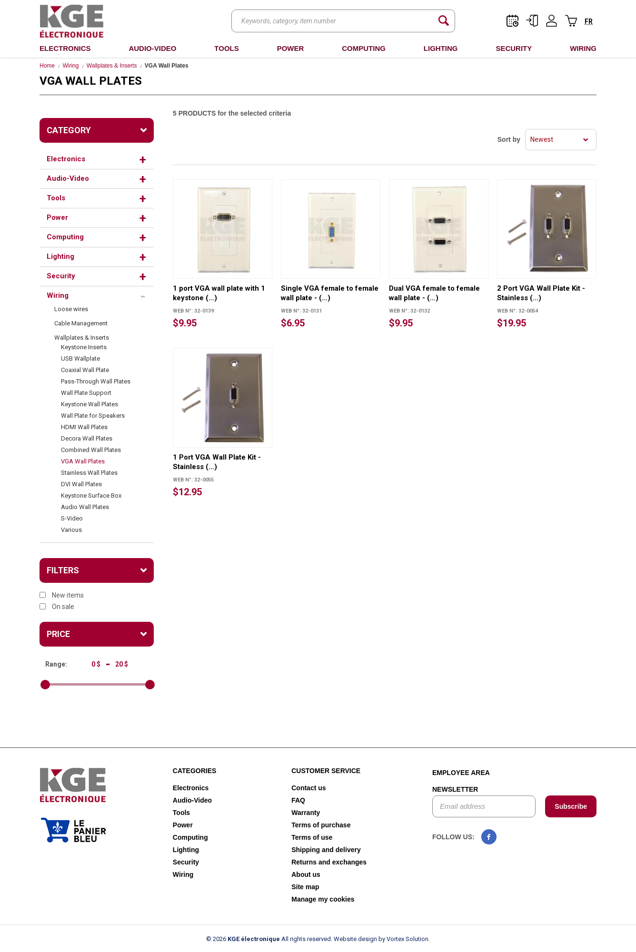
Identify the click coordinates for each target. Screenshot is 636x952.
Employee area (461, 772)
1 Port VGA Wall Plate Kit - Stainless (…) (217, 462)
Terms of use (311, 837)
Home (47, 65)
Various (71, 529)
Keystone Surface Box (91, 495)
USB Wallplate (80, 358)
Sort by (508, 139)
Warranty (305, 812)
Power (290, 48)
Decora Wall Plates (86, 438)
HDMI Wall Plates (84, 427)
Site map (305, 887)
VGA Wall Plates (83, 461)
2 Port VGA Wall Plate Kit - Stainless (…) (541, 293)
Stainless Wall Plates (89, 472)
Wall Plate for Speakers (93, 415)
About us (305, 874)
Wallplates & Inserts (112, 65)
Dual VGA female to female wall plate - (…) (434, 293)
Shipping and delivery (325, 850)
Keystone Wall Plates (89, 404)
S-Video (72, 518)
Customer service (325, 771)
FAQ (298, 800)
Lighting (441, 48)
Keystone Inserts (84, 347)
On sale (57, 606)
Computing (364, 48)
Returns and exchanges (329, 862)
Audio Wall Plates (85, 506)
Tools (226, 48)
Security (514, 48)
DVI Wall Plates (81, 484)
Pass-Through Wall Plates (95, 381)
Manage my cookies (322, 899)
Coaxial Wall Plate (85, 369)
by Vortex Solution (403, 938)
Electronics (65, 48)
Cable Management (81, 323)
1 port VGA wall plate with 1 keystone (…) (219, 293)
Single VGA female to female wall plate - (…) (329, 293)
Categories (195, 771)
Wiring (583, 48)
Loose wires (71, 309)
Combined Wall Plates (91, 449)
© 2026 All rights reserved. (269, 938)
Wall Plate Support (86, 392)
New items (62, 595)
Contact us (308, 788)
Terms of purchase (320, 825)
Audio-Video (152, 48)
